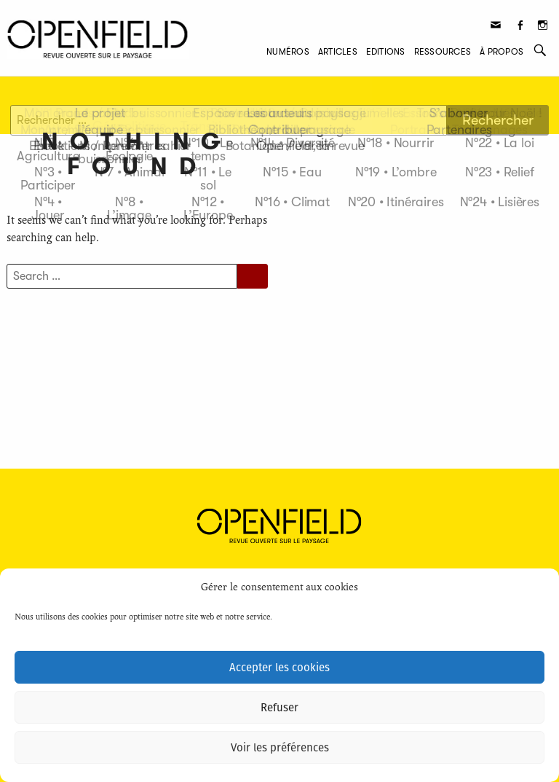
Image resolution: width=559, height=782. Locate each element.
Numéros (287, 52)
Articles (337, 52)
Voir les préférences (280, 747)
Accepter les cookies (279, 667)
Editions (385, 52)
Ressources (442, 52)
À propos (501, 52)
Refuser (279, 707)
